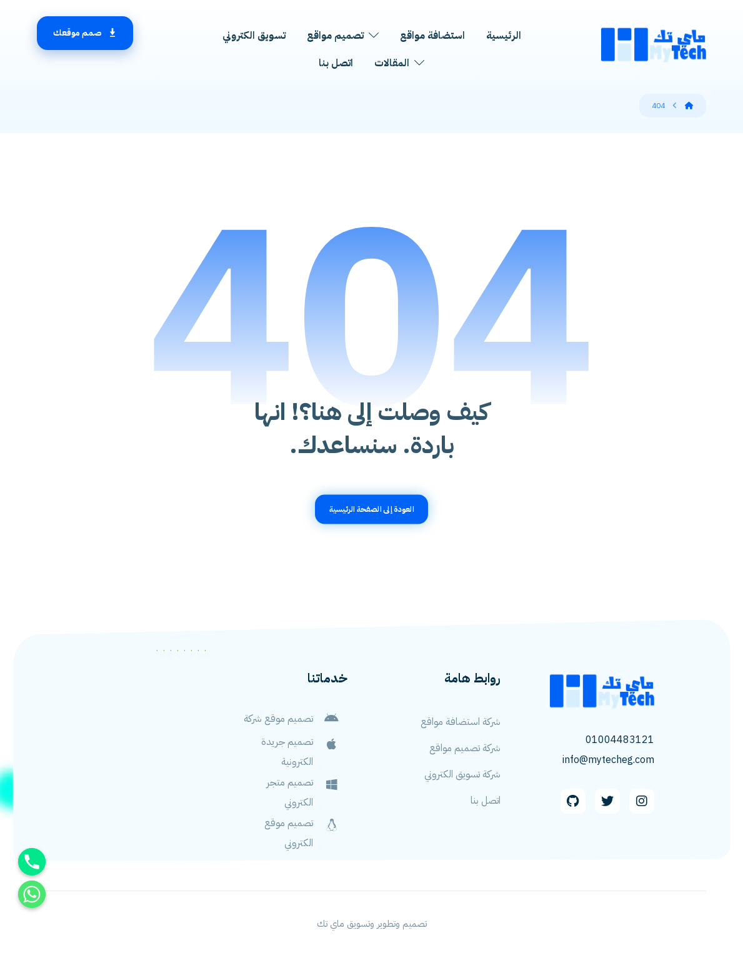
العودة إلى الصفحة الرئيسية (371, 509)
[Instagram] (641, 801)
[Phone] (32, 862)
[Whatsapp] (32, 894)
